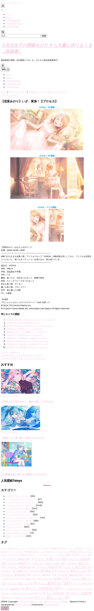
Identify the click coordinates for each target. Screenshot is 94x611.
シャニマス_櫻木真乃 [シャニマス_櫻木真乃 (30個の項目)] (20, 554)
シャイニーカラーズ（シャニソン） (21, 499)
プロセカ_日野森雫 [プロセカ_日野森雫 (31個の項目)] (49, 567)
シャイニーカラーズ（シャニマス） (21, 502)
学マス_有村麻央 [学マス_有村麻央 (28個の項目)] (69, 589)
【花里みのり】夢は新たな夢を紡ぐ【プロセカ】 (27, 344)
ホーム (9, 14)
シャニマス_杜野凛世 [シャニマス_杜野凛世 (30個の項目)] (68, 551)
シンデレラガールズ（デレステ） (20, 505)
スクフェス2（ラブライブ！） (19, 514)
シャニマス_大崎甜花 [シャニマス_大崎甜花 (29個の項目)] (51, 548)
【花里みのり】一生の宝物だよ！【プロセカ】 (26, 332)
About (9, 17)
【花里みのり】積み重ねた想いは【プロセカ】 (26, 347)
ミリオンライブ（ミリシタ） (18, 530)
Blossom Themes (23, 604)
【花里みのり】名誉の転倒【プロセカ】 (23, 322)
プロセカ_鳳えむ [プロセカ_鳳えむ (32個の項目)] (20, 583)
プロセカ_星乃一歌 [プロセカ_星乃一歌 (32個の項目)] (77, 567)
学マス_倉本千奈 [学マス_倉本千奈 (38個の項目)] (52, 583)
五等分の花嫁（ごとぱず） (17, 533)
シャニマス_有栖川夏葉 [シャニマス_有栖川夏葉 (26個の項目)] (46, 552)
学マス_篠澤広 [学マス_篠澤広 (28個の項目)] (13, 593)
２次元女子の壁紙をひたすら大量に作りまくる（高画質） (43, 601)
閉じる (5, 69)
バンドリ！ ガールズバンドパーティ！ (23, 517)
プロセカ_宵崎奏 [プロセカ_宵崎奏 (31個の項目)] (19, 563)
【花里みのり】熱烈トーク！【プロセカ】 (24, 328)
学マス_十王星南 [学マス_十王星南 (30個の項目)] (81, 583)
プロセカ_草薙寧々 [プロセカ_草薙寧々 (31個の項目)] (55, 578)
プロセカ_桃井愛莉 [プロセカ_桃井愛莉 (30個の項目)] (44, 574)
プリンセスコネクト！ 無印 (18, 523)
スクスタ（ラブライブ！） (17, 511)
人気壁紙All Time (13, 23)
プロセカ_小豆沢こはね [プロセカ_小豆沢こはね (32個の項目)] (48, 563)
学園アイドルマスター (15, 536)
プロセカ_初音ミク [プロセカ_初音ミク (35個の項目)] (49, 559)
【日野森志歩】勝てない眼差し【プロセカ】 (24, 474)
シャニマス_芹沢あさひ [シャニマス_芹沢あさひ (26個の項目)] (43, 555)
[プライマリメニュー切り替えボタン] (3, 65)
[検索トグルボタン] (3, 32)
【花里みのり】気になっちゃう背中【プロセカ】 (27, 341)
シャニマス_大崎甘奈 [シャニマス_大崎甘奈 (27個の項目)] (28, 548)
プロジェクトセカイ (10, 95)
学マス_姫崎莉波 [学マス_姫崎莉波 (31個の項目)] (13, 589)
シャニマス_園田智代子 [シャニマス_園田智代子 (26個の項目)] (10, 549)
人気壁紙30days (13, 20)
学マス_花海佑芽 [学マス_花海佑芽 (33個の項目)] (56, 593)
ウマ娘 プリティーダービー (18, 496)
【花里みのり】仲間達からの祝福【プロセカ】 (26, 338)
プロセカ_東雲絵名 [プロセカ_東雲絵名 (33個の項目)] (16, 575)
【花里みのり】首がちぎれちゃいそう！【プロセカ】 (29, 325)
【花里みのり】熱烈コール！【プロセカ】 (24, 335)
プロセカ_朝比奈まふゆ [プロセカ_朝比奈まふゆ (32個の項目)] (74, 571)
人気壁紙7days (12, 26)
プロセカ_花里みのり (10, 352)
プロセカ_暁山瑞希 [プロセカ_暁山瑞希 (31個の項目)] (14, 571)
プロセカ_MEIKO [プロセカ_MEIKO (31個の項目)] (18, 559)
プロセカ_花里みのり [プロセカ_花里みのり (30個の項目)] (28, 578)
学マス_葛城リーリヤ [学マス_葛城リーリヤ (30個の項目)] (20, 597)
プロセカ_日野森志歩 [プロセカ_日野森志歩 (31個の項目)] (21, 567)
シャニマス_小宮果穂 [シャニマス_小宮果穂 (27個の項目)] (73, 548)
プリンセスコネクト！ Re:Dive (19, 520)
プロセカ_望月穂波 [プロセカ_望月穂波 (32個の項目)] (42, 571)
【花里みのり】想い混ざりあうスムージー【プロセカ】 (30, 319)
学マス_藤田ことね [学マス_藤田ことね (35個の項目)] (52, 597)
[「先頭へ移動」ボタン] (4, 608)
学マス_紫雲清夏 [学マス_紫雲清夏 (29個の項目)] (32, 593)
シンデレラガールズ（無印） (18, 508)
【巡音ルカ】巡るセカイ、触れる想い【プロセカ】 (27, 401)
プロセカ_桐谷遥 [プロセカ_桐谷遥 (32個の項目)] (70, 575)
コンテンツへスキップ (11, 2)
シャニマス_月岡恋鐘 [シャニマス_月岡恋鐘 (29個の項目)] (24, 551)
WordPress (49, 604)
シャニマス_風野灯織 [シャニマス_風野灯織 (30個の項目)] (66, 554)
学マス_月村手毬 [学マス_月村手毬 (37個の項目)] (42, 588)
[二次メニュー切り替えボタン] (3, 6)
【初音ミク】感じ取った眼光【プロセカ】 (23, 437)
